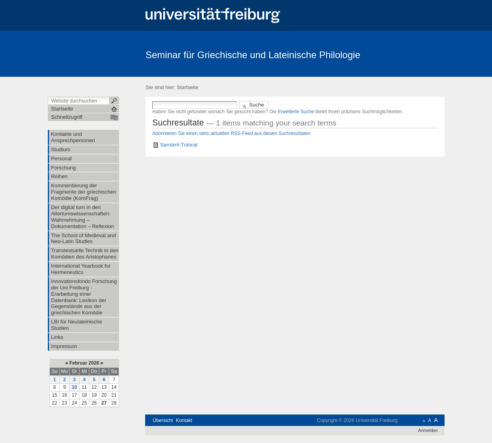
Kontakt (184, 420)
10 (74, 387)
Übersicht (163, 420)
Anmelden (428, 430)
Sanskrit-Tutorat (178, 145)
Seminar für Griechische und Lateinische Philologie (253, 54)
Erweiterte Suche (296, 111)
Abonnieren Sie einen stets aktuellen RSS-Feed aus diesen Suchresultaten (231, 133)
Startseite (188, 87)
